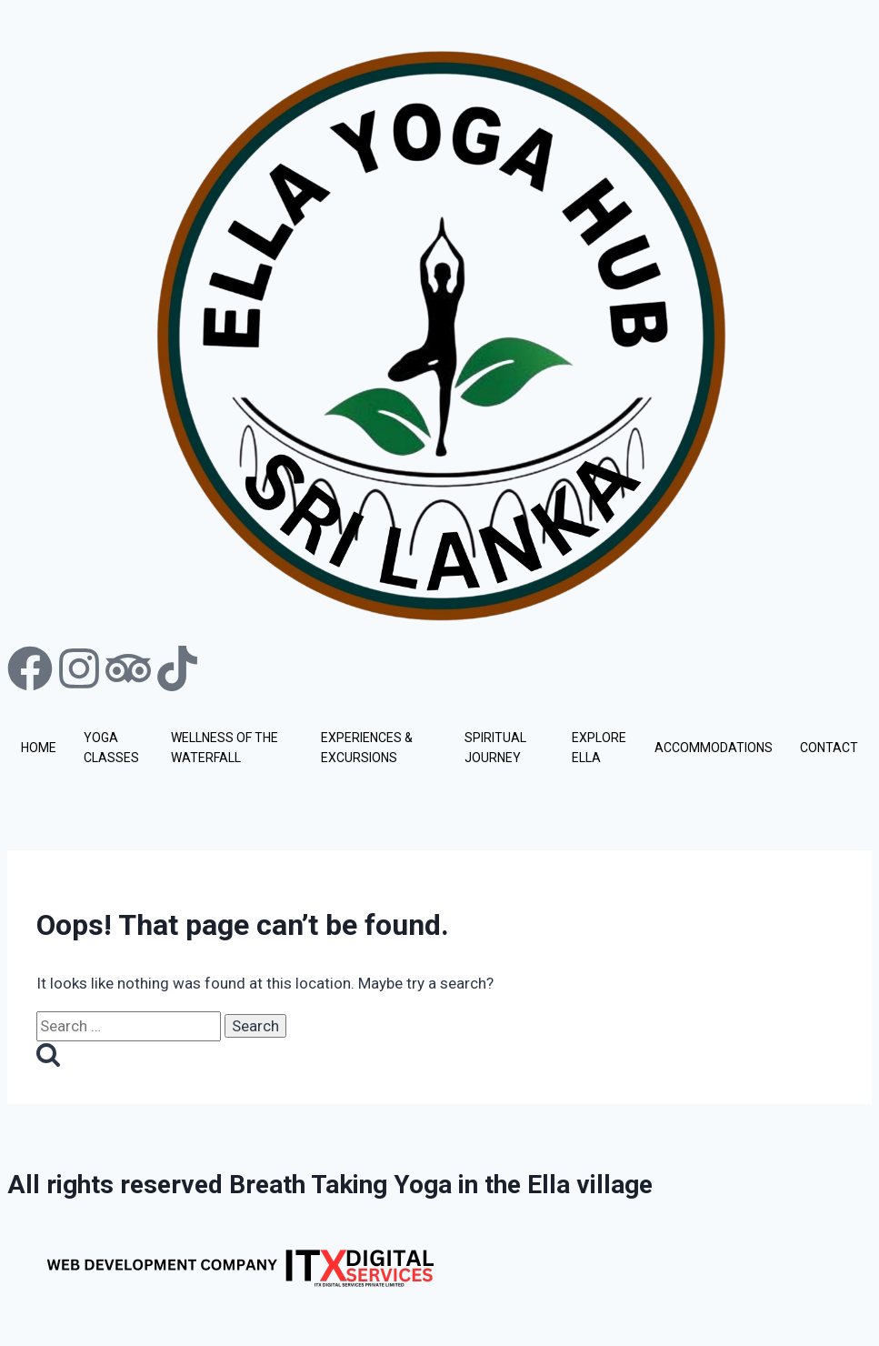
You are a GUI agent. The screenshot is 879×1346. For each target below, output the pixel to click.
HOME (38, 747)
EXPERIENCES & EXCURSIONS (367, 747)
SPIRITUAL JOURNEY (495, 747)
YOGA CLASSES (111, 747)
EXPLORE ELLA (599, 747)
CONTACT (829, 747)
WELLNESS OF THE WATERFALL (224, 747)
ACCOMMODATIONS (713, 747)
